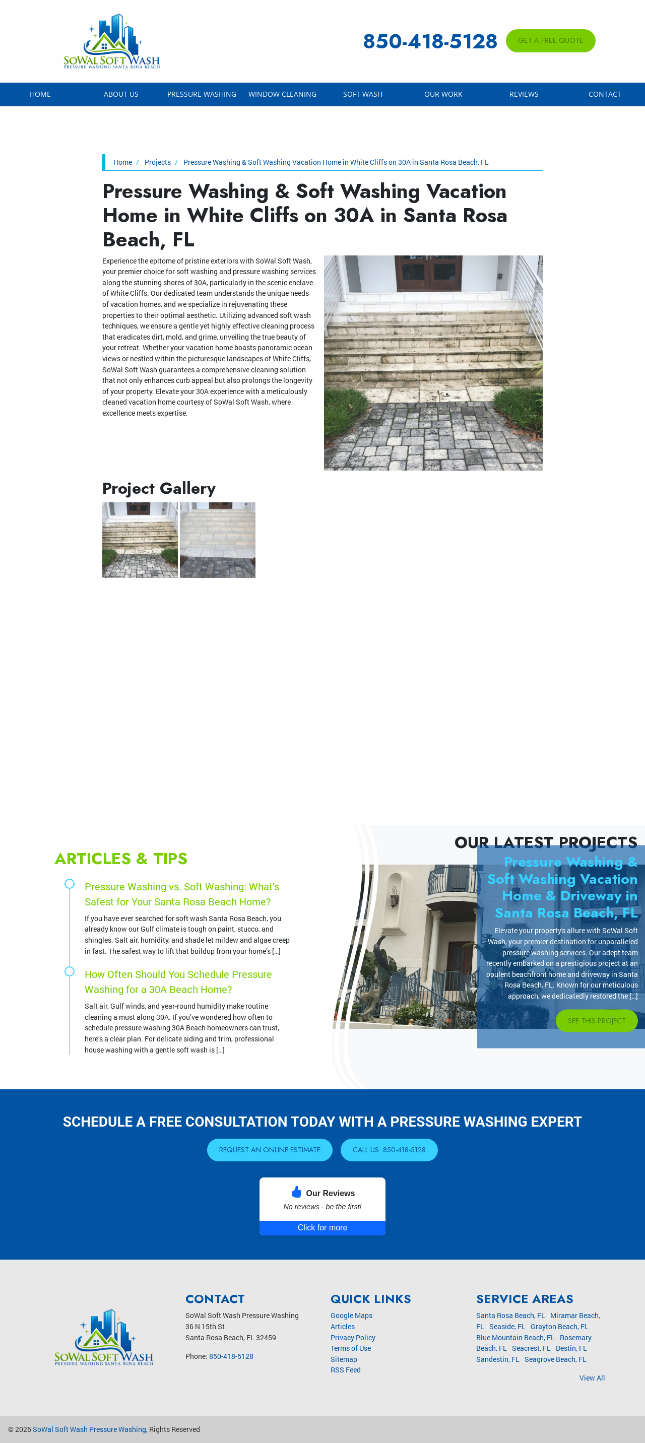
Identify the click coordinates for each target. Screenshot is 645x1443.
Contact (605, 94)
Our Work (443, 94)
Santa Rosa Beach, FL (510, 1316)
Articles (343, 1326)
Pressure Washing (201, 94)
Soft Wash (362, 94)
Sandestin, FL (498, 1359)
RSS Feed (346, 1370)
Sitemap (344, 1359)
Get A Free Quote (551, 40)
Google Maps (351, 1316)
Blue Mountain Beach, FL (515, 1337)
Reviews (524, 94)
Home (40, 94)
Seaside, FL (507, 1326)
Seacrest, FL (531, 1348)
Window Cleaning (282, 94)
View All (592, 1378)
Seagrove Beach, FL (556, 1359)
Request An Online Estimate (269, 1150)
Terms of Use (351, 1348)
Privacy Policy (353, 1337)
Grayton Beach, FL (560, 1326)
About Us (121, 94)
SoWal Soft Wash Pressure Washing (89, 1429)
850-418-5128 (430, 41)
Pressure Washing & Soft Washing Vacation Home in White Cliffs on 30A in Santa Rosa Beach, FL (336, 162)
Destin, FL (571, 1348)
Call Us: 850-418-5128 (391, 1150)
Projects (158, 162)
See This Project (596, 1020)
